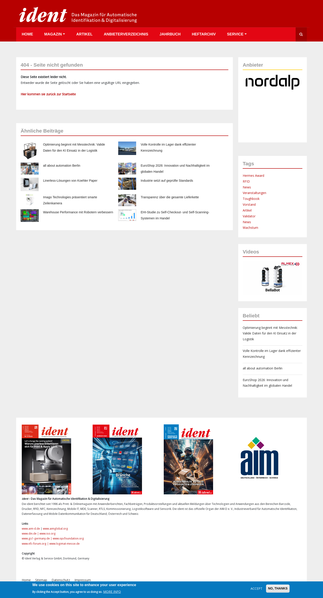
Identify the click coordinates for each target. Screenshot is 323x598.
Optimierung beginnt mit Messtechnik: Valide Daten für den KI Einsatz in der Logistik (270, 333)
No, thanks (278, 588)
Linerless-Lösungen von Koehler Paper (70, 180)
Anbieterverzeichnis (126, 34)
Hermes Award (253, 175)
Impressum (82, 580)
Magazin (53, 34)
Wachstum (250, 227)
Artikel (84, 34)
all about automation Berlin (61, 165)
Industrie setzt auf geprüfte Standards (167, 180)
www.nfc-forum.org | (35, 544)
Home (27, 34)
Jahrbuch (170, 34)
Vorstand (249, 204)
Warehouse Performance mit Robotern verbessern (78, 212)
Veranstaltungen (254, 193)
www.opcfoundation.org (68, 538)
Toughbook (251, 198)
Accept (256, 588)
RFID (246, 181)
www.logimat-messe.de (64, 544)
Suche (301, 34)
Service (235, 34)
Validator (249, 216)
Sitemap (41, 580)
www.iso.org (47, 533)
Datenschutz (61, 580)
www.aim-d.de (31, 528)
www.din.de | (30, 533)
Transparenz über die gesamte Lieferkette (170, 197)
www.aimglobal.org (55, 528)
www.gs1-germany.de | (37, 538)
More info (112, 591)
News (247, 187)
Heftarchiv (204, 34)
